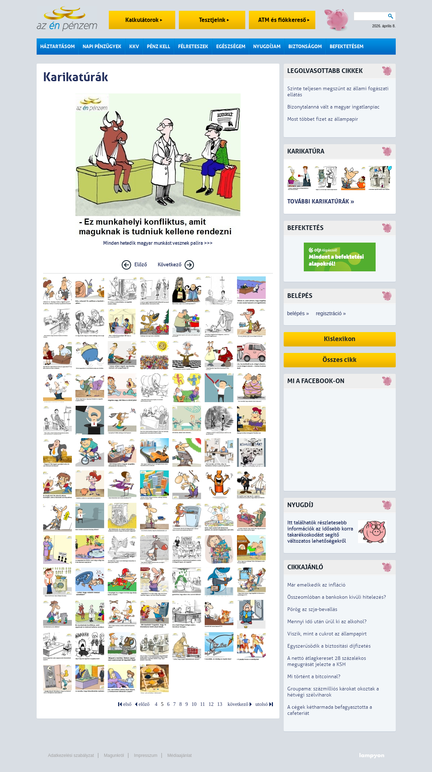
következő (238, 704)
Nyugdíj (300, 505)
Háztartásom (57, 46)
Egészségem (230, 46)
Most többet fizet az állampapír (322, 119)
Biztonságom (305, 46)
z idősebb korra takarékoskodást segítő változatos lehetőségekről (320, 535)
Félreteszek (193, 46)
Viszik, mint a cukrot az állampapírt (327, 634)
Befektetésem (346, 46)
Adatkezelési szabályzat (71, 755)
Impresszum (145, 755)
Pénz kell (158, 46)
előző (144, 704)
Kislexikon (340, 339)
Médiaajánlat (179, 755)
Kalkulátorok (143, 20)
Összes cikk (339, 360)
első (127, 704)
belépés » (298, 313)
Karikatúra (305, 151)
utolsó (261, 704)
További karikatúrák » (320, 201)
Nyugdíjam (266, 46)
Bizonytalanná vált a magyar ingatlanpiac (333, 107)
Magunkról (114, 755)
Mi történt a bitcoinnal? (313, 677)
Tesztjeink (214, 20)
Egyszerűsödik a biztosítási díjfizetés (329, 646)
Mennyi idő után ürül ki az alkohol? (327, 622)
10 (193, 704)
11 (202, 704)
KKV (134, 46)
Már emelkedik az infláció (316, 585)
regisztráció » (331, 313)
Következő (169, 265)
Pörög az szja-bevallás (312, 609)
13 (219, 704)
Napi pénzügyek (102, 46)
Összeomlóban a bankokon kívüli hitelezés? (336, 597)
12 (211, 704)
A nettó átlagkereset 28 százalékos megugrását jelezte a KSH (326, 661)
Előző (140, 265)
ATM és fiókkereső (284, 20)
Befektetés (305, 228)
